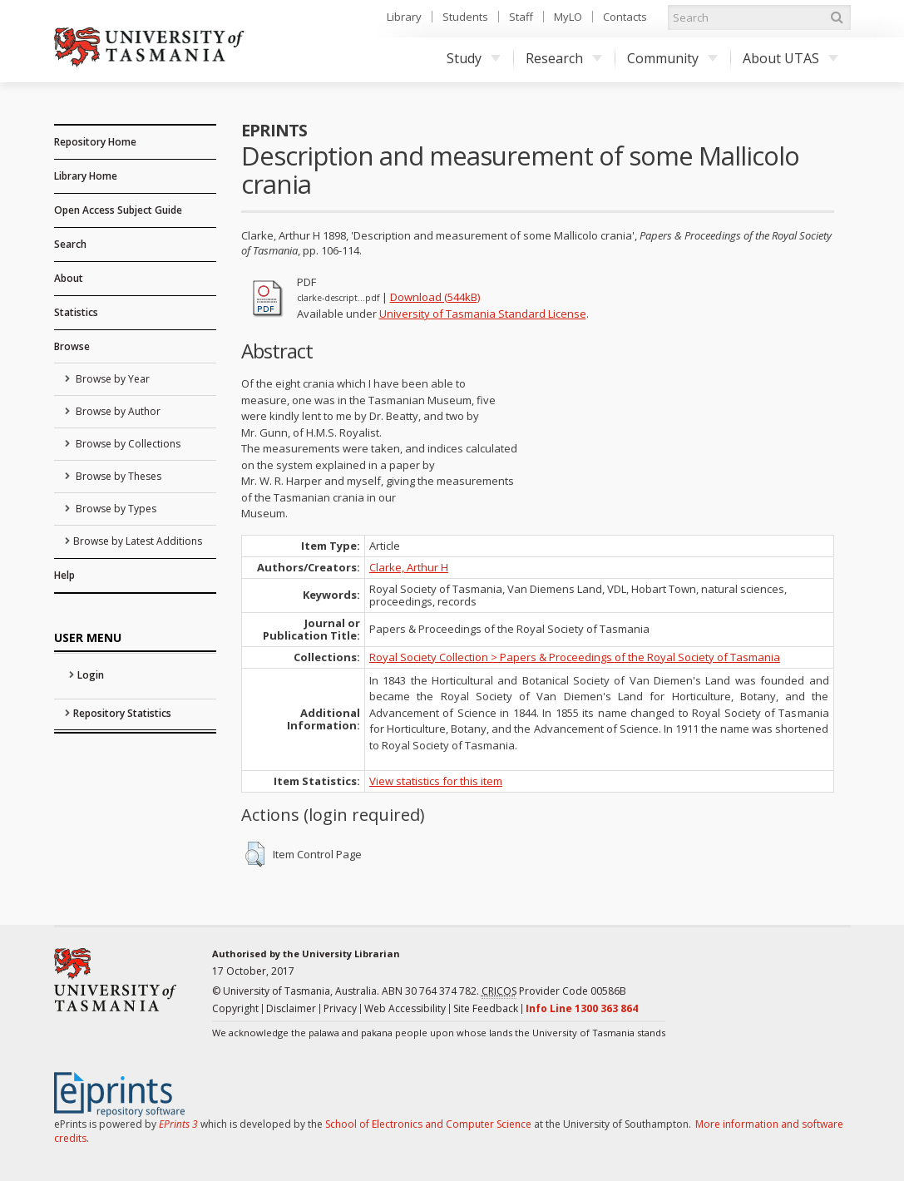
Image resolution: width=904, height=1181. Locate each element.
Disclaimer (291, 1008)
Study (474, 58)
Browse (72, 346)
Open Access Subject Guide (118, 210)
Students (465, 16)
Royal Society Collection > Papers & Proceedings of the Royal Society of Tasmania (574, 657)
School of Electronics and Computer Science (428, 1124)
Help (64, 575)
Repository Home (95, 142)
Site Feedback (485, 1008)
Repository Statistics (122, 713)
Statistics (76, 312)
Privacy (340, 1008)
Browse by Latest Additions (137, 541)
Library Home (85, 176)
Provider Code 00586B (554, 991)
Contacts (625, 16)
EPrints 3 (178, 1124)
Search (70, 244)
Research (564, 58)
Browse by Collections (126, 444)
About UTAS (790, 58)
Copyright (235, 1008)
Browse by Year (111, 379)
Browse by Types (114, 509)
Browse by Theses (117, 476)
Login (90, 675)
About (68, 278)
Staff (521, 16)
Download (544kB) (435, 296)
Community (672, 58)
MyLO (568, 16)
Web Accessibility (405, 1008)
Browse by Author (117, 411)
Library (404, 16)
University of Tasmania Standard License (482, 313)
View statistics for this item (435, 780)
